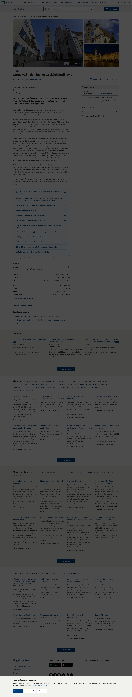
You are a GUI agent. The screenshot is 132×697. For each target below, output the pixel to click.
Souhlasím (18, 691)
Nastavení (41, 691)
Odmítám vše (30, 691)
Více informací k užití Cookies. (38, 685)
